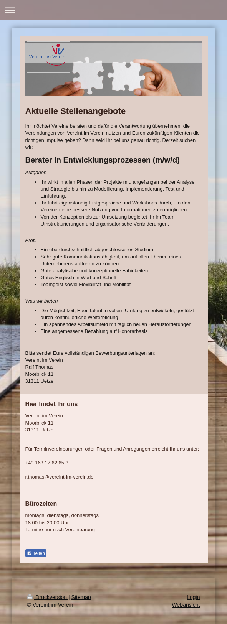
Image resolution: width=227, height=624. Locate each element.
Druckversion (47, 597)
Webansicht (186, 605)
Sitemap (81, 597)
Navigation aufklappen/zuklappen (113, 10)
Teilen (36, 553)
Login (193, 597)
